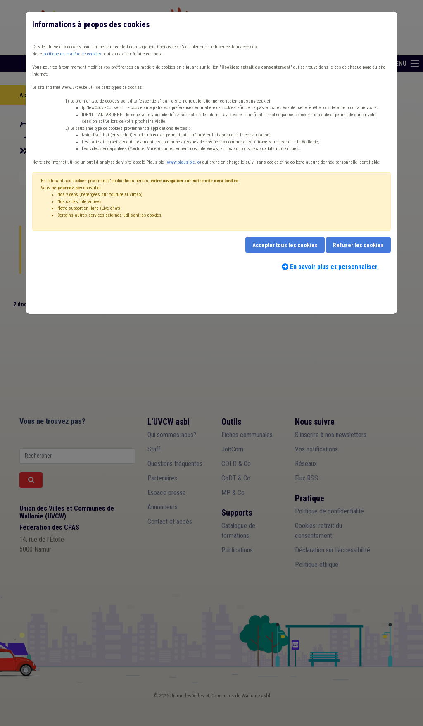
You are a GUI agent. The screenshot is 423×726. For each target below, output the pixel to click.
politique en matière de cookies (72, 54)
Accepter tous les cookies (285, 245)
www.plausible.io (183, 162)
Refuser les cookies (358, 245)
